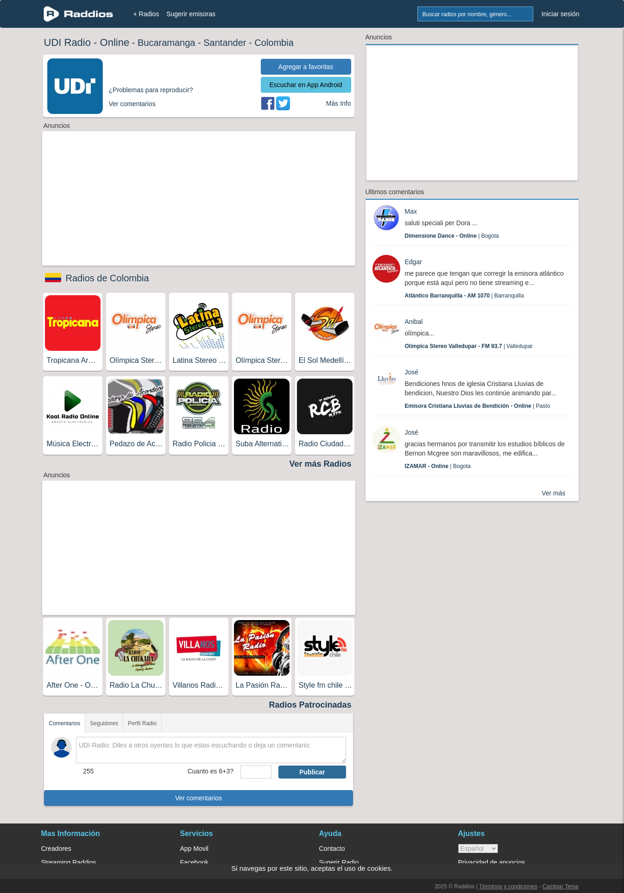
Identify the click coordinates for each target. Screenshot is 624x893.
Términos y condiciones (508, 886)
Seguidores (104, 723)
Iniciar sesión (561, 14)
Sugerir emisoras (190, 14)
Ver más (553, 493)
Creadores (56, 848)
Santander (224, 43)
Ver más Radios (320, 464)
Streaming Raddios (68, 862)
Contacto (332, 848)
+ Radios (146, 14)
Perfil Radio (142, 723)
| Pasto (477, 406)
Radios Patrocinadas (310, 704)
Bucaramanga (166, 43)
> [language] (478, 848)
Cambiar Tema (560, 886)
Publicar (312, 772)
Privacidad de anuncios (491, 862)
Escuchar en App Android (305, 85)
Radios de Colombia (107, 278)
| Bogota (452, 236)
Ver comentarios (198, 798)
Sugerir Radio (339, 862)
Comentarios (64, 723)
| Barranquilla (464, 295)
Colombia (273, 43)
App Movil (194, 848)
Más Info (338, 103)
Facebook (194, 862)
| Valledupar (469, 346)
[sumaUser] (255, 772)
